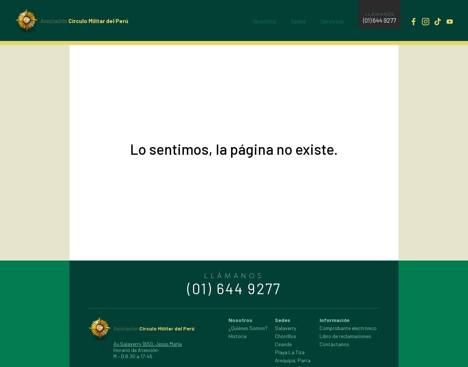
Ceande (283, 344)
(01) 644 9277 (379, 20)
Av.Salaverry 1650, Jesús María (147, 344)
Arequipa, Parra (292, 360)
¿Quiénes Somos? (248, 328)
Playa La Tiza (290, 352)
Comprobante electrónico (348, 328)
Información (335, 320)
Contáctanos (334, 344)
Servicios (332, 21)
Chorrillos (285, 336)
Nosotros (264, 21)
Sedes (298, 21)
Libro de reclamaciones (345, 336)
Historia (237, 336)
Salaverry (285, 328)
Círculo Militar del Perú (84, 20)
